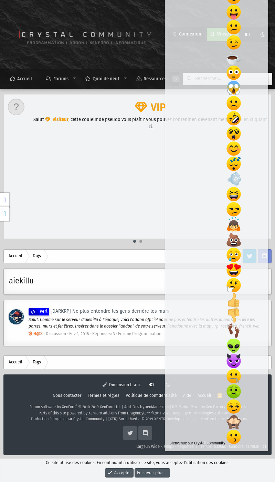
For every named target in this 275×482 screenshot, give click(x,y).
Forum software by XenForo (75, 407)
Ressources (155, 79)
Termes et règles (103, 395)
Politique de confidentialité (151, 395)
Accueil (24, 79)
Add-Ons (131, 407)
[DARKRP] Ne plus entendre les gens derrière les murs (99, 311)
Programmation (146, 334)
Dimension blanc (122, 385)
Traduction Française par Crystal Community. (68, 419)
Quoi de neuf (106, 79)
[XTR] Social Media (148, 419)
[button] (74, 79)
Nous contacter (67, 395)
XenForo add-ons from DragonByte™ (119, 413)
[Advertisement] (138, 187)
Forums (60, 79)
